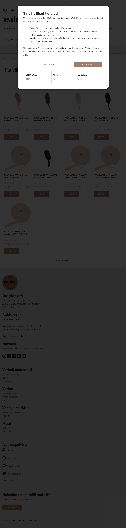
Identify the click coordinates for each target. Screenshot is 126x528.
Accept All (87, 65)
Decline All (48, 65)
